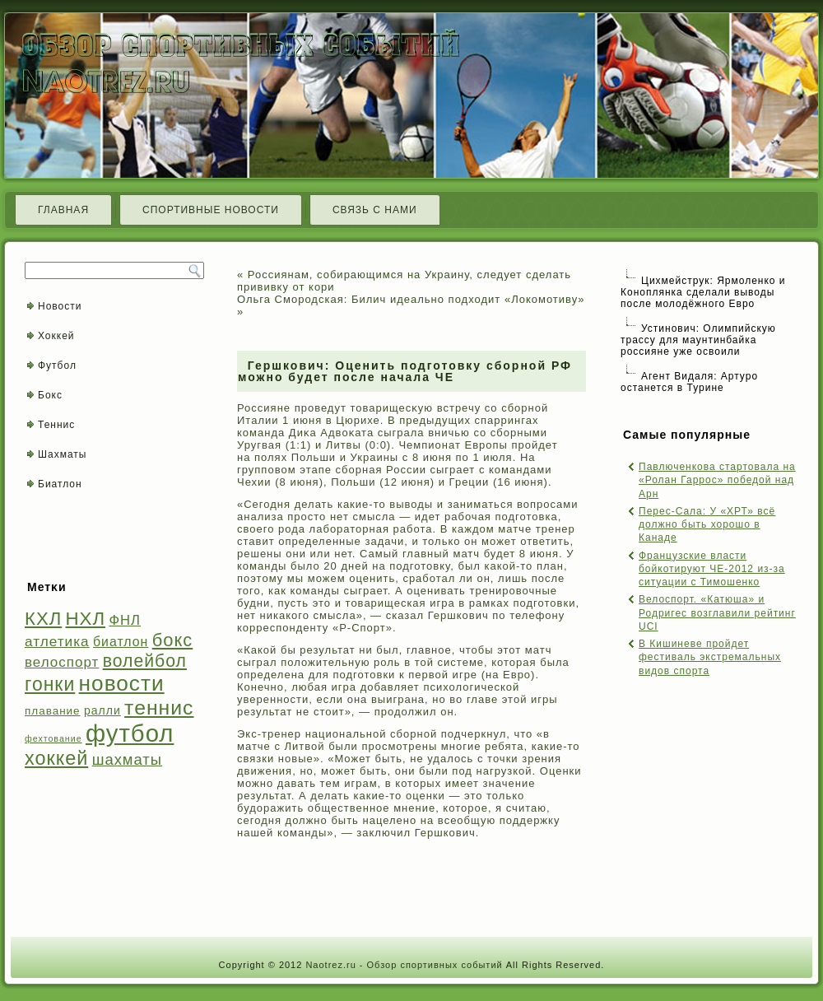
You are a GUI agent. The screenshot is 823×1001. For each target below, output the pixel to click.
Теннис (56, 425)
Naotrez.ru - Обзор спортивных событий (403, 965)
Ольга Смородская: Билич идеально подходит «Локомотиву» (411, 299)
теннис (158, 707)
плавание (53, 711)
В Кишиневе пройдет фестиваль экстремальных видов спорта (710, 657)
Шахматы (62, 454)
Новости (59, 306)
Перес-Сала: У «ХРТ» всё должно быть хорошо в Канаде (707, 524)
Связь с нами (374, 210)
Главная (63, 210)
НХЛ (86, 618)
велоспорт (62, 662)
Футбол (57, 365)
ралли (102, 710)
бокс (172, 640)
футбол (130, 733)
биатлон (120, 642)
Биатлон (60, 484)
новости (122, 683)
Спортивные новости (210, 210)
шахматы (127, 759)
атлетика (57, 641)
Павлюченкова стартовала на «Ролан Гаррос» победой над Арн (717, 480)
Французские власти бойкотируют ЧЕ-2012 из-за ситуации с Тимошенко (712, 569)
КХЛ (43, 618)
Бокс (50, 395)
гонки (50, 684)
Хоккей (56, 336)
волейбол (145, 660)
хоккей (56, 758)
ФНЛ (125, 620)
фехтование (53, 738)
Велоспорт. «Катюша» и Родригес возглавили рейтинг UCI (717, 613)
